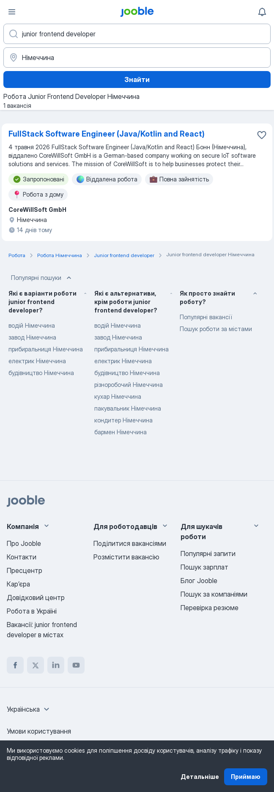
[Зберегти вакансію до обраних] (261, 135)
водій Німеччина (31, 325)
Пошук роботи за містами (216, 328)
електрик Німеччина (37, 360)
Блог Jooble (199, 580)
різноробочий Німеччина (128, 384)
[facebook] (15, 665)
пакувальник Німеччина (127, 408)
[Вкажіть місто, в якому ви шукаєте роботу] (137, 57)
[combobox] (29, 709)
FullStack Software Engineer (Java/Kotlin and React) (106, 133)
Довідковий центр (36, 597)
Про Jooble (24, 543)
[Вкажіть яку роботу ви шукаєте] (137, 34)
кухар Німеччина (117, 396)
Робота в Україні (32, 611)
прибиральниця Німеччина (45, 349)
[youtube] (76, 665)
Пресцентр (24, 570)
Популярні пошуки (42, 278)
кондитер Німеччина (123, 420)
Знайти (137, 79)
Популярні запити (208, 553)
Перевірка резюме (209, 607)
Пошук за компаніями (214, 594)
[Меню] (11, 11)
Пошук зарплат (204, 567)
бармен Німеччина (120, 432)
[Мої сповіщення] (262, 11)
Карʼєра (18, 584)
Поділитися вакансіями (129, 543)
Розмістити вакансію (126, 557)
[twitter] (35, 665)
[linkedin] (55, 665)
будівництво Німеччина (41, 372)
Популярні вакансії (206, 317)
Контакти (21, 557)
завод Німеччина (32, 337)
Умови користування (39, 731)
